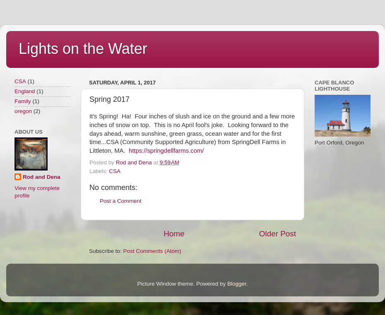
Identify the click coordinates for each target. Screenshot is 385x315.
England (24, 91)
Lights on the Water (83, 48)
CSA (114, 171)
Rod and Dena (41, 177)
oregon (23, 111)
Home (174, 233)
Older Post (277, 233)
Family (22, 101)
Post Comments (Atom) (152, 251)
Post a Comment (121, 201)
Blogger (236, 284)
